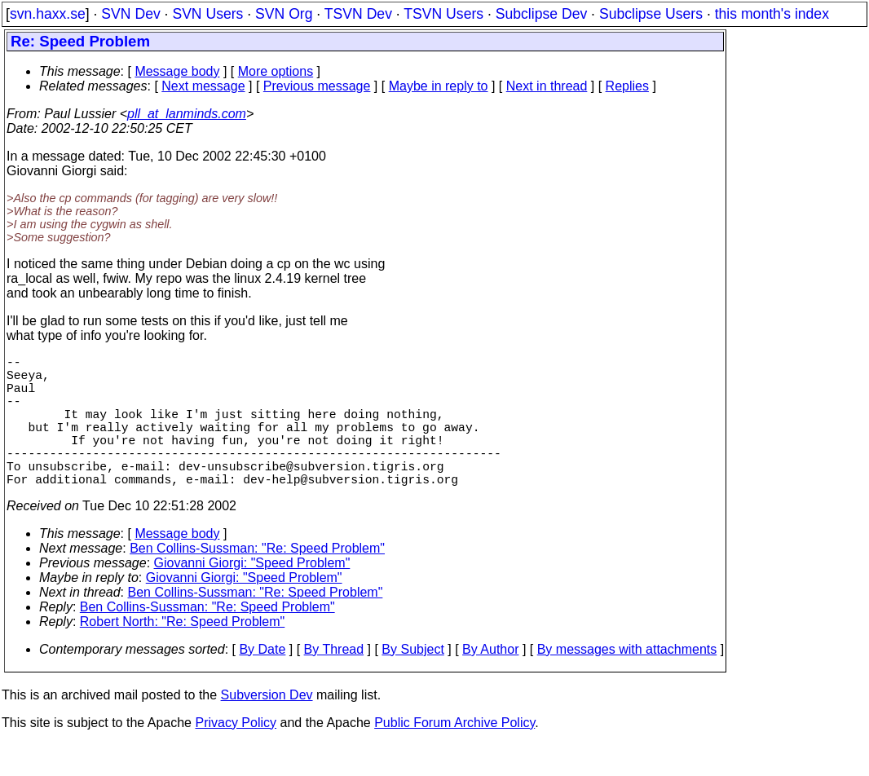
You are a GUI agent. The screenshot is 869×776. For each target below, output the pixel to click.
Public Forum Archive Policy (454, 755)
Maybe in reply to (438, 86)
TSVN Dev (358, 14)
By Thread (334, 682)
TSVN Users (443, 14)
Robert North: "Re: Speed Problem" (182, 654)
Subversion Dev (267, 727)
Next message (203, 86)
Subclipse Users (651, 14)
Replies (627, 86)
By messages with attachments (627, 682)
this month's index (772, 14)
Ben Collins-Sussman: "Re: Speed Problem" (257, 581)
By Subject (412, 682)
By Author (490, 682)
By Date (262, 682)
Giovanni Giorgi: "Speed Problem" (252, 595)
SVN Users (207, 14)
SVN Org (283, 14)
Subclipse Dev (541, 14)
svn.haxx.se (48, 14)
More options (276, 71)
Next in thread (547, 86)
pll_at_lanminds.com (186, 114)
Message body (177, 71)
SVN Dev (130, 14)
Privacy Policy (235, 755)
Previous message (317, 86)
